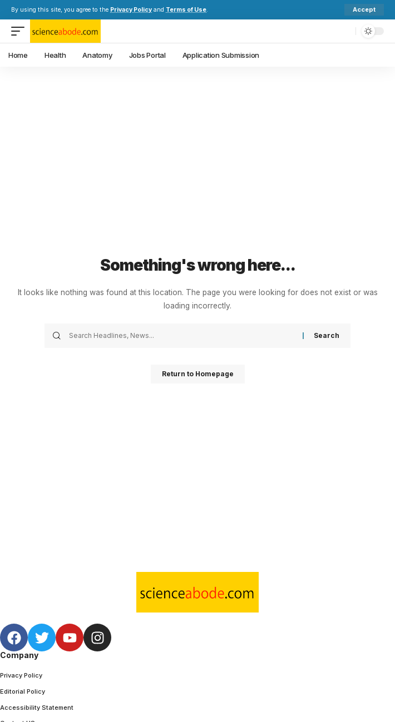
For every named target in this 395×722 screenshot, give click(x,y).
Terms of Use (186, 9)
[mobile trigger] (20, 31)
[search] (344, 31)
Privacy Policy (131, 9)
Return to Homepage (198, 374)
